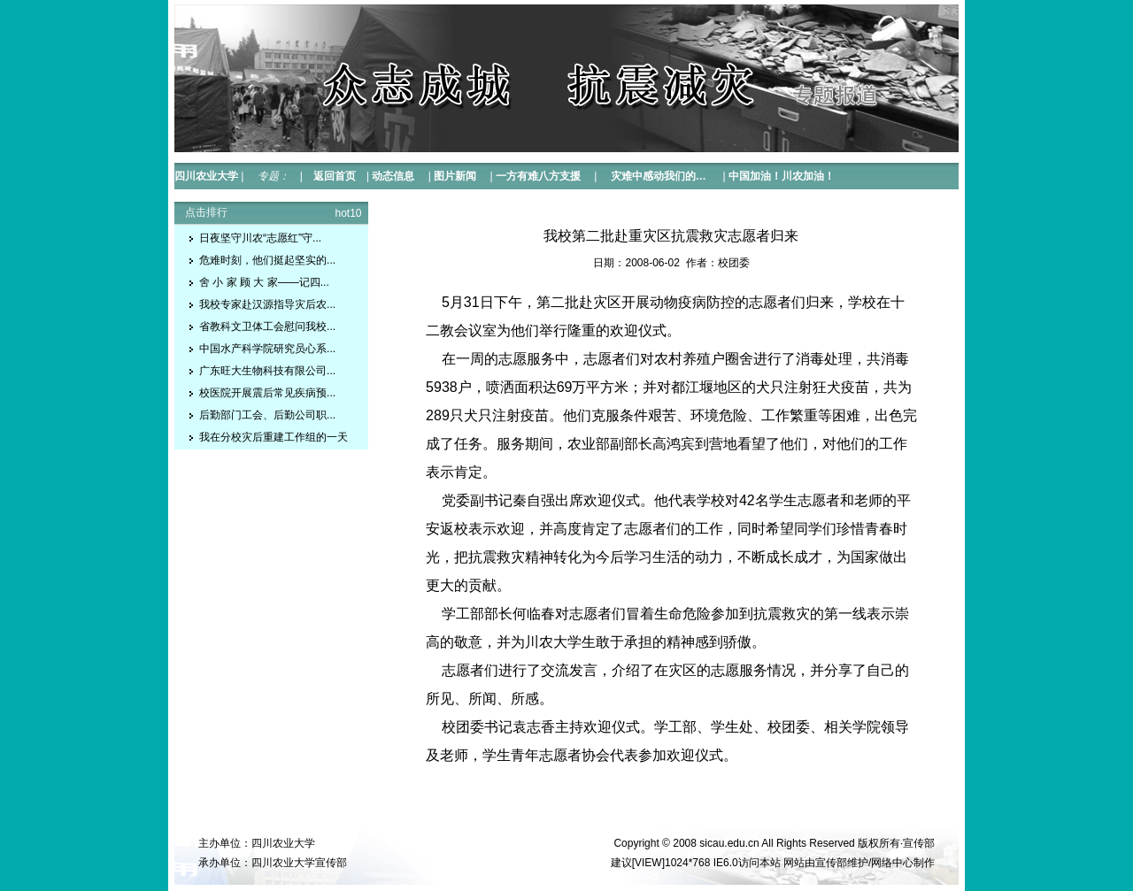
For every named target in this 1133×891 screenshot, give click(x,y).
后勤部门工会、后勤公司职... (267, 415)
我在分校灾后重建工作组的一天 (273, 437)
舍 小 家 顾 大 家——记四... (264, 282)
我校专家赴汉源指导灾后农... (267, 304)
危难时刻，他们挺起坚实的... (267, 260)
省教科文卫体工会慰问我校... (267, 326)
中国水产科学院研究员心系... (267, 348)
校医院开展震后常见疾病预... (267, 393)
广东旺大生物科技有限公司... (267, 371)
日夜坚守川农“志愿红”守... (260, 238)
